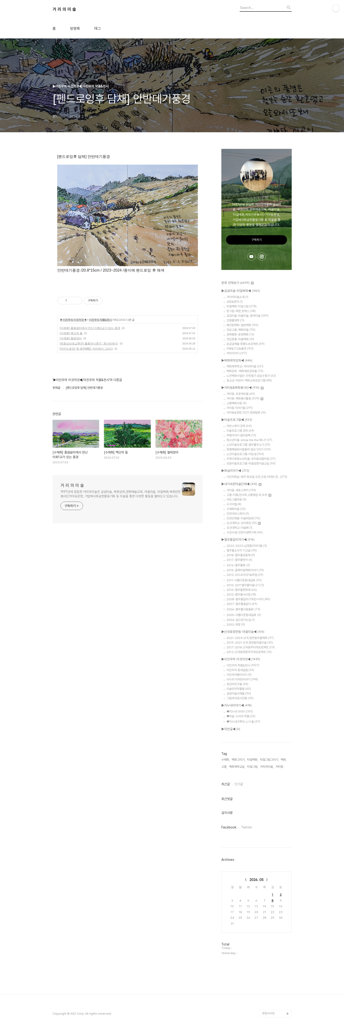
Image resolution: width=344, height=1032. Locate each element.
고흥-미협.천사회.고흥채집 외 (249, 495)
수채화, (225, 759)
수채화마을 (236, 509)
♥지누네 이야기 (240, 711)
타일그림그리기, (269, 759)
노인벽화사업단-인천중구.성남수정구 (251, 376)
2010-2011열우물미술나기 (245, 585)
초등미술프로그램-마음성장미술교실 (251, 463)
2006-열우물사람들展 (243, 609)
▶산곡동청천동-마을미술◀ (242, 632)
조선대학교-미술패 (239, 527)
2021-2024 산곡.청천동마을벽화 (250, 638)
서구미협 (234, 504)
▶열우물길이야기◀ (237, 539)
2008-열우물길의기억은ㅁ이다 (248, 599)
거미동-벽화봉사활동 (245, 398)
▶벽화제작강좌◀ (236, 360)
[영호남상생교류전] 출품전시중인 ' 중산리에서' (89, 343)
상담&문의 (235, 301)
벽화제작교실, (237, 766)
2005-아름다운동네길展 (244, 615)
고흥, (224, 766)
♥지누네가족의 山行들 (243, 721)
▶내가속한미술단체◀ (241, 484)
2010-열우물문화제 (242, 590)
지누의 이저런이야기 (242, 679)
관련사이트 (268, 1013)
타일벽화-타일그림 (242, 306)
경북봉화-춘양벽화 (240, 334)
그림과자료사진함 (240, 698)
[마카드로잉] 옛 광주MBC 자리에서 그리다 (86, 348)
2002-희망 (236, 624)
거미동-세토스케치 (241, 490)
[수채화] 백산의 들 (71, 333)
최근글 (225, 784)
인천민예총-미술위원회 (243, 518)
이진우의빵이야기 (239, 675)
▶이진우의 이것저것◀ (73, 319)
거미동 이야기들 (240, 408)
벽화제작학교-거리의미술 (245, 366)
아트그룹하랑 (236, 499)
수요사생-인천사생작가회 (245, 532)
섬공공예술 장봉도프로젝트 (246, 344)
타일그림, (252, 766)
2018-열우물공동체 (241, 555)
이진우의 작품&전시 (100, 319)
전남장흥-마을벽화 (240, 339)
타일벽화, (252, 759)
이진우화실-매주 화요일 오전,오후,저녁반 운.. (257, 477)
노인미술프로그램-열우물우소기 (248, 444)
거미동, (280, 766)
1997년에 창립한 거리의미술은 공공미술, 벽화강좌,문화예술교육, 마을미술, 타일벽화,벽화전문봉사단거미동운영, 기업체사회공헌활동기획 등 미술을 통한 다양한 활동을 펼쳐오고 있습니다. (120, 494)
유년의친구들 (237, 684)
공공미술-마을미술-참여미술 (247, 316)
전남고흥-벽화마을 (241, 330)
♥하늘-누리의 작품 (241, 716)
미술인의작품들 (239, 689)
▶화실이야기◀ (235, 471)
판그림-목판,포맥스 (241, 311)
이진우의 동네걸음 (240, 670)
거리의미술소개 (237, 297)
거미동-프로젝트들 (241, 394)
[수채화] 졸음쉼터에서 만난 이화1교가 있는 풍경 (90, 328)
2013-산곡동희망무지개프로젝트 (249, 652)
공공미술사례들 (239, 693)
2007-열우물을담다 (242, 604)
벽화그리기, (238, 759)
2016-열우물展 (238, 565)
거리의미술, (267, 766)
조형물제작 (235, 320)
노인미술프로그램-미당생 (245, 454)
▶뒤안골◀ (230, 729)
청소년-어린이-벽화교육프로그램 (249, 380)
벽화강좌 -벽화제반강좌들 (245, 371)
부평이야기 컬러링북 (241, 435)
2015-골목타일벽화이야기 (245, 570)
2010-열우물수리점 (241, 594)
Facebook (228, 827)
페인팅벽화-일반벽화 (242, 325)
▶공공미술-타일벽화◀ (240, 291)
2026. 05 (256, 880)
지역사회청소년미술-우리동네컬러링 (251, 459)
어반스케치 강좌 (239, 426)
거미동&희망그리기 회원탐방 (246, 412)
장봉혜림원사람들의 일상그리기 (249, 449)
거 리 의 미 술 (64, 9)
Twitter (246, 827)
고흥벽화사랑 (236, 403)
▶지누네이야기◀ (236, 705)
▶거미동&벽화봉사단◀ (242, 388)
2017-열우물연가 (239, 560)
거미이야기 (237, 353)
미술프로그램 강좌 (240, 430)
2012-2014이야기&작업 (245, 575)
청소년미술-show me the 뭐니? (249, 440)
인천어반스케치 (238, 513)
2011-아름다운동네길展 (244, 580)
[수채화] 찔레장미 (71, 338)
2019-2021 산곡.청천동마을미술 (250, 642)
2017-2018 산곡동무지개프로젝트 (251, 647)
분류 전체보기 (237, 283)
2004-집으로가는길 (241, 620)
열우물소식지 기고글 (242, 550)
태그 (97, 28)
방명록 (75, 28)
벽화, (284, 759)
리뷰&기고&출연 (240, 348)
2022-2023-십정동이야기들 (247, 546)
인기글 (238, 784)
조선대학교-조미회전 (244, 523)
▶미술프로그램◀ (236, 420)
